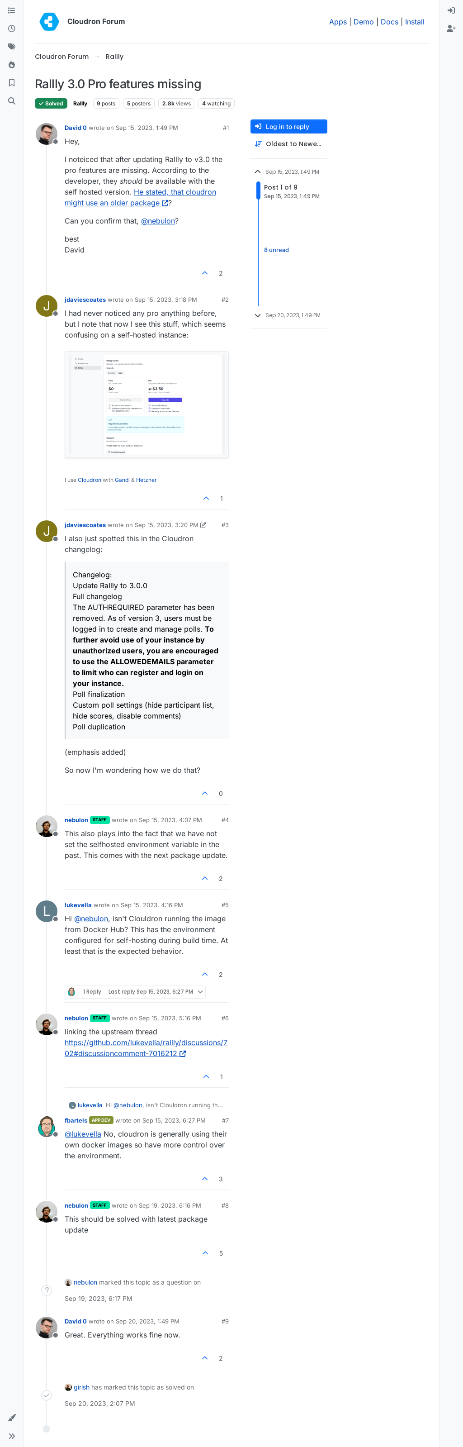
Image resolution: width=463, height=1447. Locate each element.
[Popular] (12, 65)
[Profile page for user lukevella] (46, 911)
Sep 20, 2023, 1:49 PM (148, 1321)
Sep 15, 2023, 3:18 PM (166, 299)
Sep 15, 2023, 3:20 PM (166, 524)
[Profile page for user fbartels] (46, 1127)
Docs (389, 21)
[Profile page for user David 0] (46, 134)
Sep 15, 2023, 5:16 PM (170, 1018)
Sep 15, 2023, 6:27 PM (174, 1120)
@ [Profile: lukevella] (83, 1133)
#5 (225, 905)
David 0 (76, 127)
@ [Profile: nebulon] (158, 220)
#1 (226, 127)
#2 (225, 299)
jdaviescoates (85, 299)
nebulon (76, 819)
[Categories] (12, 11)
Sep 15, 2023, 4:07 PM (170, 819)
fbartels (76, 1120)
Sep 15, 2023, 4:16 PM (152, 905)
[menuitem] (451, 11)
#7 (225, 1120)
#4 (225, 819)
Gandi (122, 479)
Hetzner (146, 479)
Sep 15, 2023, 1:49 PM (147, 127)
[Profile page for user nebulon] (46, 826)
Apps (338, 21)
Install (415, 21)
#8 (225, 1205)
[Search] (12, 101)
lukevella (78, 905)
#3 (225, 524)
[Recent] (12, 29)
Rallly (80, 103)
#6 (225, 1018)
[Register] (451, 29)
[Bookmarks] (12, 83)
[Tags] (12, 47)
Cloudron (89, 479)
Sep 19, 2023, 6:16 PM (170, 1205)
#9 (225, 1321)
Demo (364, 21)
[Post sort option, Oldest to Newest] (288, 144)
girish (82, 1387)
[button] (12, 1418)
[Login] (451, 11)
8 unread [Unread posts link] (276, 250)
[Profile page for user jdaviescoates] (46, 306)
